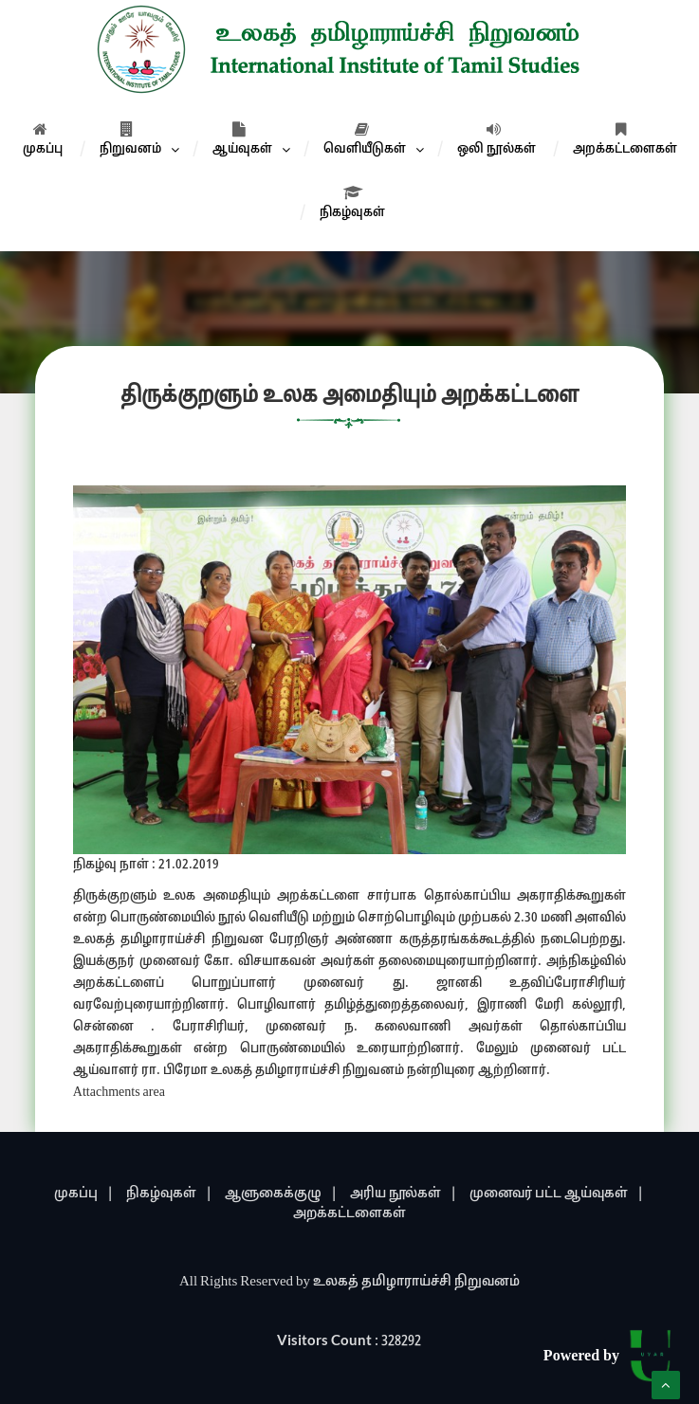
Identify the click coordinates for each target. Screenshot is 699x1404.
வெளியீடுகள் (364, 139)
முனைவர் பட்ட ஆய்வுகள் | (556, 1194)
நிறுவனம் (130, 139)
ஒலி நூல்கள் (496, 139)
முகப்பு (43, 139)
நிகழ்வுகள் (352, 203)
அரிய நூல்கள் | (403, 1194)
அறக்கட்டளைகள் (625, 139)
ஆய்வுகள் (242, 139)
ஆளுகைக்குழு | (281, 1194)
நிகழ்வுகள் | (169, 1194)
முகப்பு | (84, 1194)
